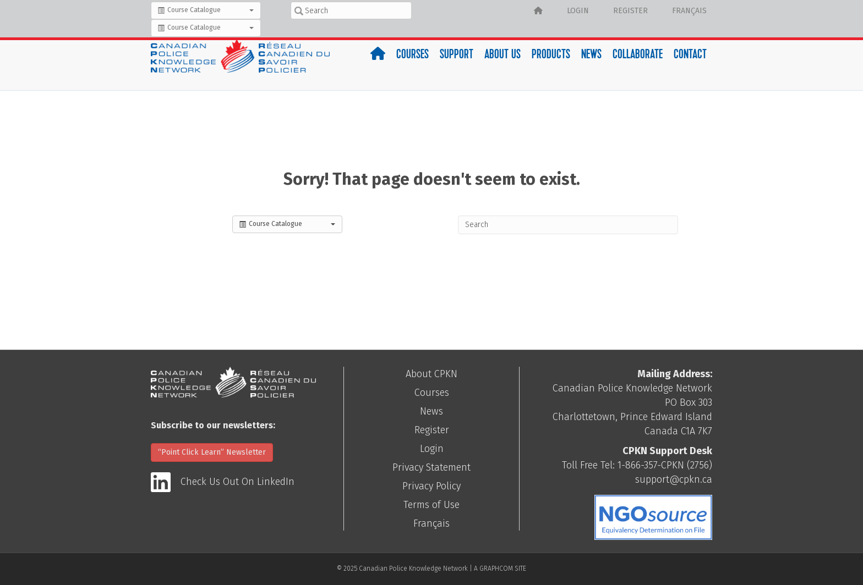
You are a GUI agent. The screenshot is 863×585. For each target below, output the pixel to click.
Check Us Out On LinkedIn (237, 482)
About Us (502, 55)
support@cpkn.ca (673, 479)
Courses (412, 55)
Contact (690, 55)
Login (578, 10)
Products (551, 55)
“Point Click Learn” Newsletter (212, 452)
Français (689, 10)
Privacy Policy (431, 486)
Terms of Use (431, 505)
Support (456, 55)
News (591, 55)
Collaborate (638, 55)
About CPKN (431, 374)
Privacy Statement (431, 467)
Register (630, 10)
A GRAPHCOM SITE (500, 568)
